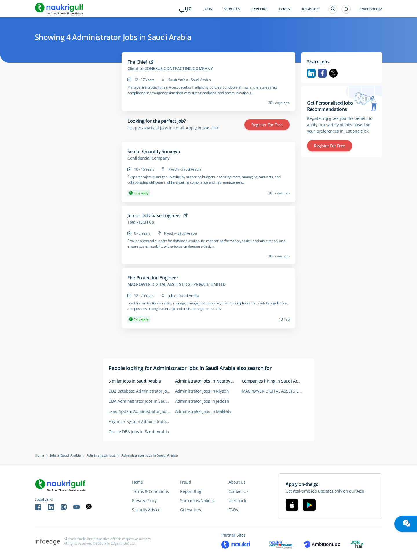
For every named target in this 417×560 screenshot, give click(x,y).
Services (232, 8)
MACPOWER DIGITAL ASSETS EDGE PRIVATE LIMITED (176, 284)
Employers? (370, 8)
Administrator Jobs (101, 455)
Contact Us (238, 491)
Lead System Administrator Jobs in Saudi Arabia (142, 411)
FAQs (233, 510)
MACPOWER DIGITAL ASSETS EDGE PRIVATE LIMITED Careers (275, 391)
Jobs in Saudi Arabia (65, 455)
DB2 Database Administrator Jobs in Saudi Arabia (142, 391)
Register (310, 8)
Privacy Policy (144, 500)
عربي (185, 9)
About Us (237, 482)
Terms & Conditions (150, 491)
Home (39, 455)
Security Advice (146, 510)
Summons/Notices (197, 500)
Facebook (322, 73)
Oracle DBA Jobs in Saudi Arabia (139, 431)
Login (284, 8)
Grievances (190, 510)
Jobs (208, 8)
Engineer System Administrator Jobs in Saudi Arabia (142, 421)
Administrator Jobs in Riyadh (202, 391)
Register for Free (267, 124)
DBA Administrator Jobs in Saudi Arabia (142, 401)
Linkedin (311, 73)
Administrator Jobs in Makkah (203, 411)
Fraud (185, 482)
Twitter (333, 73)
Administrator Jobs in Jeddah (202, 401)
